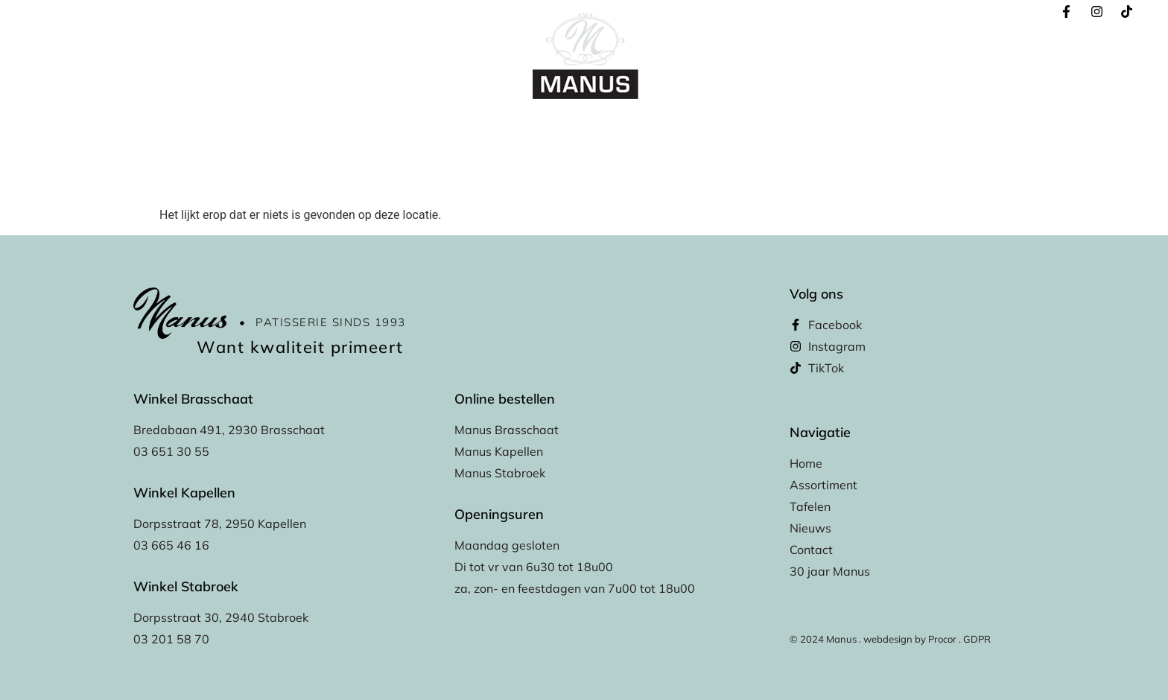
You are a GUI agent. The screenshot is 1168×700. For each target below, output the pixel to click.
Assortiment (491, 128)
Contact (750, 128)
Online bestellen (395, 128)
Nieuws (689, 128)
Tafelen (564, 128)
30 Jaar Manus (831, 128)
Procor (942, 639)
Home (315, 128)
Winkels (626, 128)
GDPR (977, 639)
